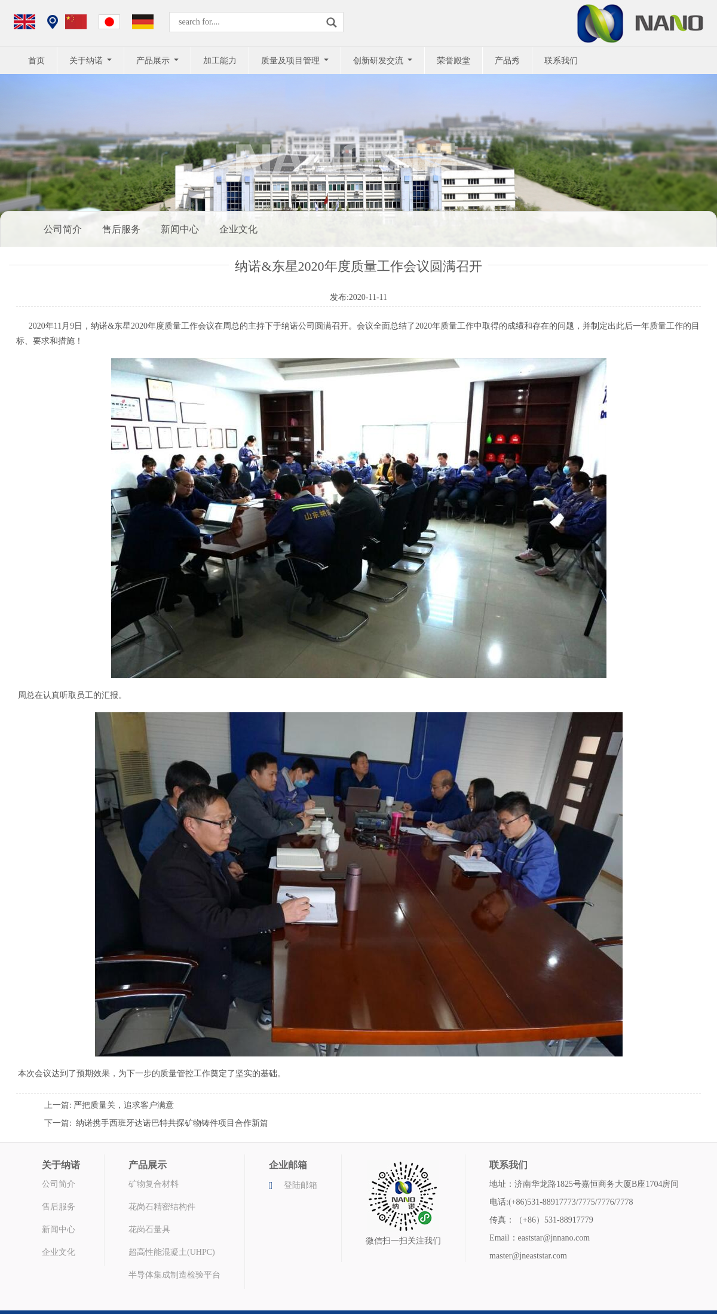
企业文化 (238, 229)
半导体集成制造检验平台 (174, 1274)
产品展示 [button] (154, 60)
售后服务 (121, 229)
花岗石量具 (149, 1229)
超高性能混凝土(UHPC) (171, 1252)
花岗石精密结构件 (161, 1206)
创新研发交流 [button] (379, 60)
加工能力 (220, 60)
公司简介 (63, 229)
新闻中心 (180, 229)
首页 (36, 60)
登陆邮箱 (300, 1185)
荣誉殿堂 (453, 60)
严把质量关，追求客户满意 (123, 1105)
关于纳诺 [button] (87, 60)
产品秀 (507, 60)
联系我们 (561, 60)
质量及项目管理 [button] (291, 60)
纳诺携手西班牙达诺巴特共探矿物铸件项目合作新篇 (172, 1123)
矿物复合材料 (153, 1184)
